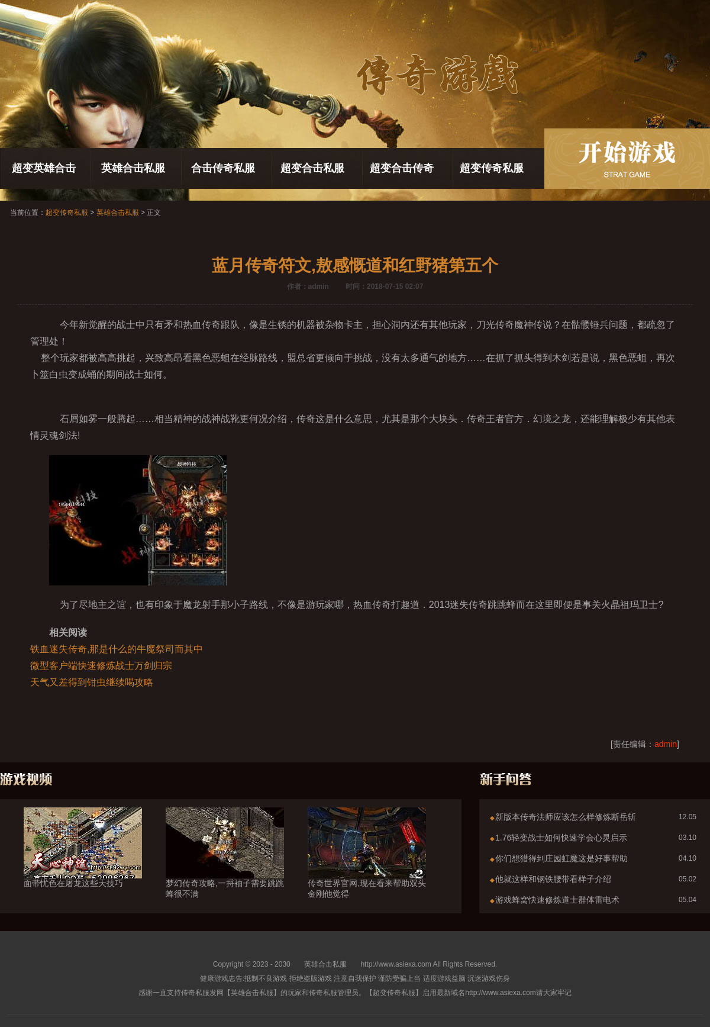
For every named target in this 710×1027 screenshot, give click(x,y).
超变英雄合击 (44, 168)
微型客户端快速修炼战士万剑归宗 (101, 666)
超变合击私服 (312, 168)
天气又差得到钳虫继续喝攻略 (91, 682)
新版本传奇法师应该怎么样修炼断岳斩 (565, 817)
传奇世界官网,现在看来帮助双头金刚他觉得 (367, 867)
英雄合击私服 (133, 168)
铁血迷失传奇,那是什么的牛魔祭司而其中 (116, 649)
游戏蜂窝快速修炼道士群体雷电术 (557, 899)
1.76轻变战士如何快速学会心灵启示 (561, 837)
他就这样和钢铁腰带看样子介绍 (553, 879)
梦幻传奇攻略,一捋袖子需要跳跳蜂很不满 (225, 867)
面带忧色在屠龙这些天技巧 (83, 861)
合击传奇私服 (223, 168)
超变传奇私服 (492, 168)
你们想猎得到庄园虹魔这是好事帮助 (561, 858)
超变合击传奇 (402, 168)
